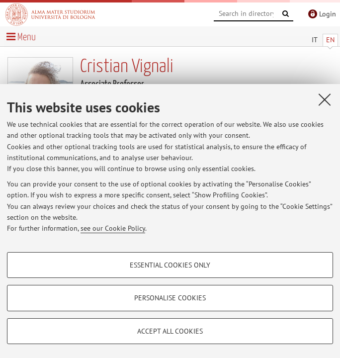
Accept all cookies (170, 331)
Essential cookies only (170, 265)
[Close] (325, 99)
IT (315, 39)
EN (330, 39)
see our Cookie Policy (113, 228)
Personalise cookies (170, 297)
